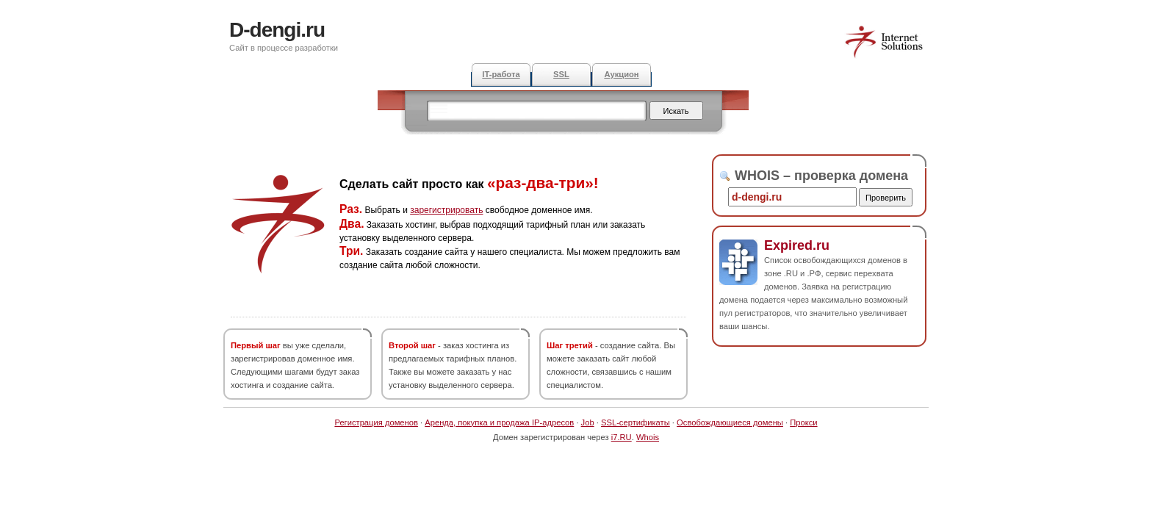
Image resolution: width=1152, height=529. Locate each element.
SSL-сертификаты (635, 422)
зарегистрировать (446, 210)
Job (587, 422)
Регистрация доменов (376, 422)
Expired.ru (796, 245)
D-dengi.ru (277, 29)
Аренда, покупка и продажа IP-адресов (499, 422)
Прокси (803, 422)
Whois (647, 437)
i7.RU (621, 437)
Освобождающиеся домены (730, 422)
